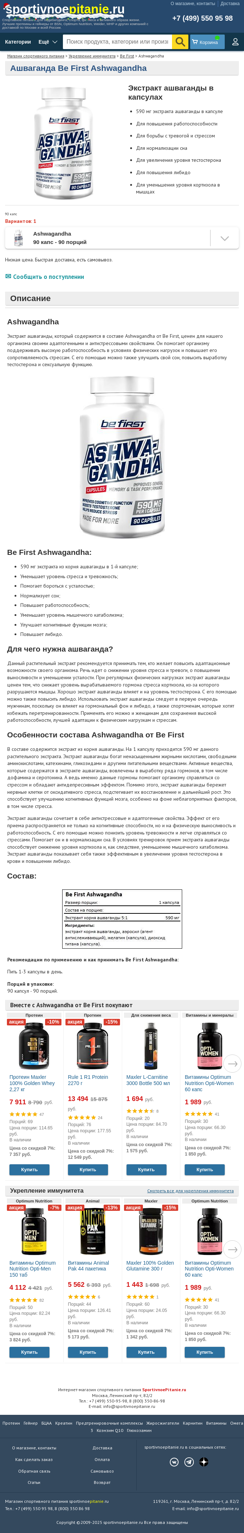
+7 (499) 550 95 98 (202, 18)
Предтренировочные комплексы (109, 1423)
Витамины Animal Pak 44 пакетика (88, 1266)
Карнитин (193, 1423)
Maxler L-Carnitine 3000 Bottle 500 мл (148, 1080)
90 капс (11, 214)
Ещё (44, 42)
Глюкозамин (139, 1430)
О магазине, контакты (193, 3)
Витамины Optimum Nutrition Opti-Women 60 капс (209, 1083)
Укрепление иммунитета (92, 56)
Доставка (230, 3)
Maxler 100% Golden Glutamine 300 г (150, 1266)
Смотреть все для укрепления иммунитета (190, 1190)
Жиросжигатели (163, 1423)
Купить (29, 1169)
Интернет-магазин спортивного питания (122, 1389)
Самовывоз (102, 1471)
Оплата (102, 1459)
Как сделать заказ (34, 1459)
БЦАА (46, 1423)
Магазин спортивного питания (35, 56)
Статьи (34, 1482)
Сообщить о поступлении (48, 277)
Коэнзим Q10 (110, 1430)
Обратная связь (34, 1471)
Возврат (102, 1482)
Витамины (216, 1423)
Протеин (11, 1423)
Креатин (63, 1423)
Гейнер (31, 1423)
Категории (18, 42)
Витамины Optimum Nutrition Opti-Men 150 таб (32, 1269)
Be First (127, 56)
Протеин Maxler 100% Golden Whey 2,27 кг (32, 1083)
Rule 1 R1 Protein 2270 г (88, 1080)
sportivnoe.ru (65, 9)
